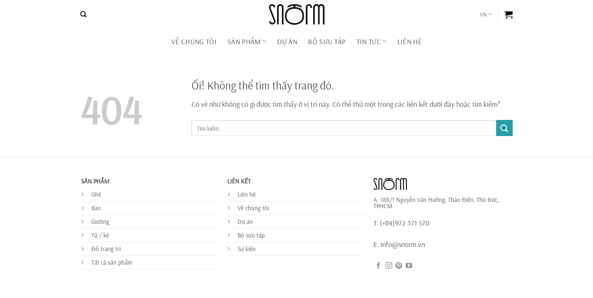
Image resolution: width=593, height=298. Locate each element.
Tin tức (372, 41)
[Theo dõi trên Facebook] (378, 266)
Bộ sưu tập (251, 235)
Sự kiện (247, 249)
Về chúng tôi (194, 41)
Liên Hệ (409, 41)
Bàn (96, 208)
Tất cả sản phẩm (111, 262)
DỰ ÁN (287, 41)
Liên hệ (247, 194)
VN (486, 14)
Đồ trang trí (106, 249)
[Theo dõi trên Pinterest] (398, 266)
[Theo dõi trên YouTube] (409, 266)
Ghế (96, 194)
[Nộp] (504, 128)
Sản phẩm (246, 41)
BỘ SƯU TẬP (327, 41)
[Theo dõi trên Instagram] (388, 266)
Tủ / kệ (100, 235)
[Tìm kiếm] (83, 14)
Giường (100, 221)
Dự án (245, 221)
